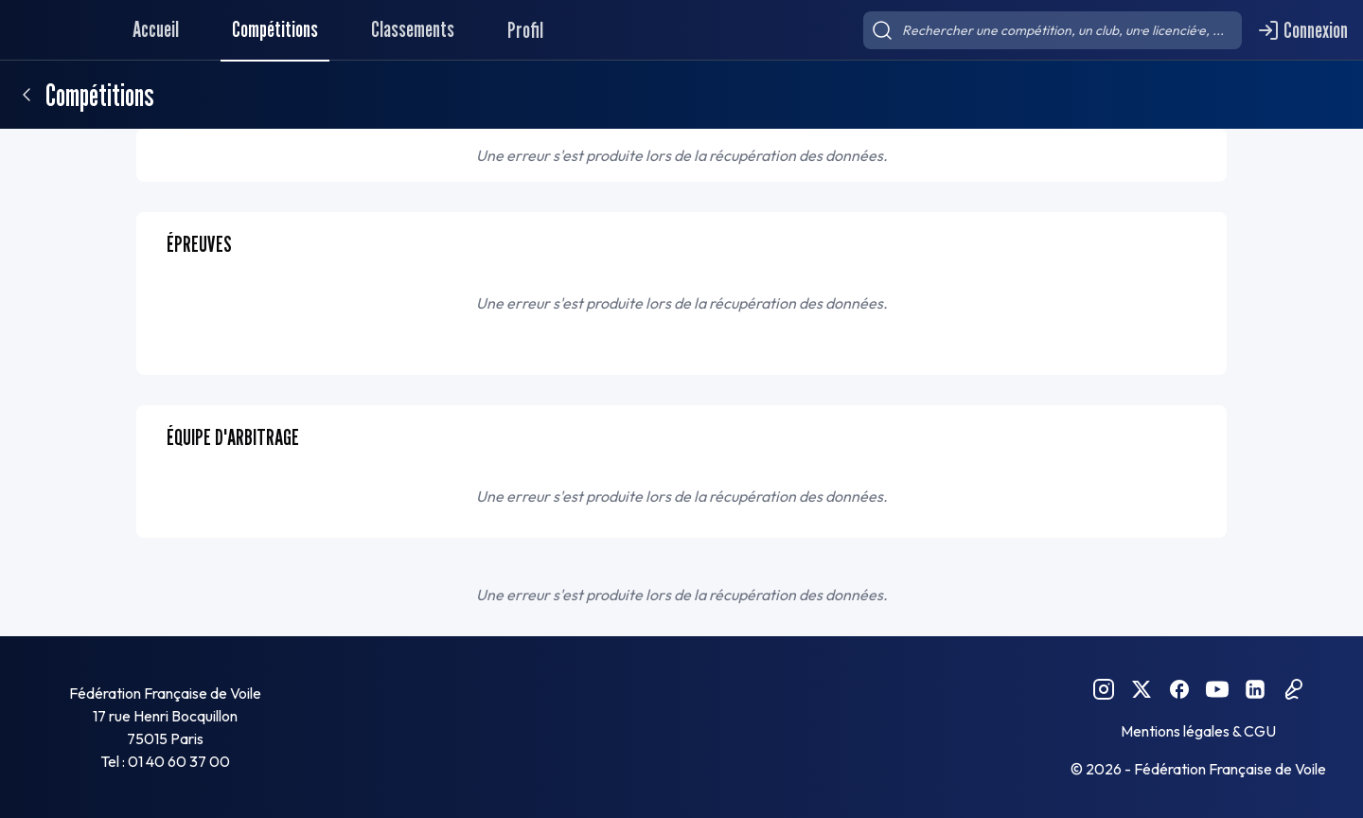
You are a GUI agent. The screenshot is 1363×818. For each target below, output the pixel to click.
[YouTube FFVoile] (1217, 689)
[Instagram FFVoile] (1104, 689)
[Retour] (26, 94)
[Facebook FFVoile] (1179, 689)
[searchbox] (1052, 30)
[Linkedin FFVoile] (1255, 689)
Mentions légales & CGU (1198, 730)
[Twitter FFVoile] (1141, 689)
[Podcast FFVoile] (1293, 689)
